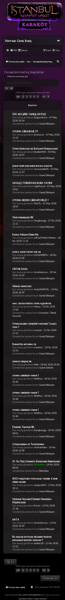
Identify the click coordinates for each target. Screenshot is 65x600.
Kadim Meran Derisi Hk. (25, 234)
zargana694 (40, 485)
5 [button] (37, 96)
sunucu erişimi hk (22, 361)
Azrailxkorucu (41, 272)
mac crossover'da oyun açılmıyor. (31, 303)
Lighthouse (39, 186)
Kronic (37, 505)
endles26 (39, 543)
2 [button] (27, 96)
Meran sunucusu (21, 286)
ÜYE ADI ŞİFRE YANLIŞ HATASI (29, 114)
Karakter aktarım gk (24, 344)
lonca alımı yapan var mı (26, 251)
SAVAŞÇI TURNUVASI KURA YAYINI (32, 183)
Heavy (37, 306)
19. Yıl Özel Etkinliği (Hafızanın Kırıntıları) (36, 461)
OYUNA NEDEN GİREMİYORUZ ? (30, 200)
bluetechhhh (40, 152)
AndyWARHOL (41, 289)
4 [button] (34, 96)
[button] (18, 97)
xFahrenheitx (40, 447)
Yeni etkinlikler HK (22, 217)
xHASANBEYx (41, 255)
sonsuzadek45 (41, 169)
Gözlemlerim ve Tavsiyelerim (28, 444)
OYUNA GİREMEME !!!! (25, 131)
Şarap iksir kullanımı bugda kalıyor (32, 165)
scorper (38, 330)
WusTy (37, 203)
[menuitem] (13, 50)
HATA (15, 519)
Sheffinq (38, 378)
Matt (36, 364)
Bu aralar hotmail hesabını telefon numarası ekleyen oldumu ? (31, 538)
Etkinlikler (44, 471)
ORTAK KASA (20, 269)
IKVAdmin (39, 464)
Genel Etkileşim (47, 123)
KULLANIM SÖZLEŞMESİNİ (29, 595)
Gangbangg (40, 220)
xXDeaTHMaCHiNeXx (45, 237)
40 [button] (44, 96)
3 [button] (30, 96)
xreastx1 (38, 347)
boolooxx (39, 134)
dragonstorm (40, 117)
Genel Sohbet (46, 367)
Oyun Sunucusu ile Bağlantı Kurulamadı (35, 148)
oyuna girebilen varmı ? (25, 375)
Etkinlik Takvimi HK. (23, 427)
